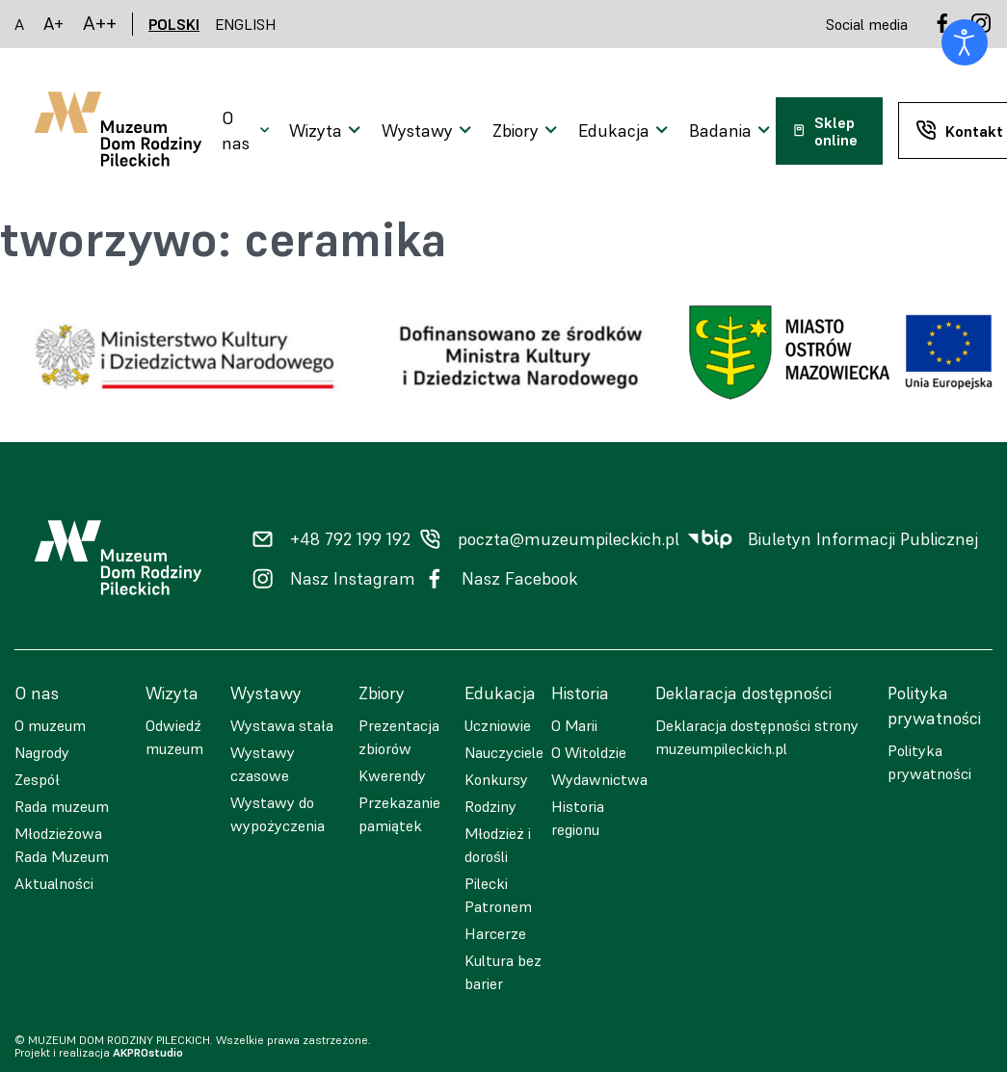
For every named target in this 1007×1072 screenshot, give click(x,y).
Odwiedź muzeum (174, 737)
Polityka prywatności (929, 762)
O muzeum (50, 725)
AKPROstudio (148, 1052)
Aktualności (53, 883)
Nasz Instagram (352, 578)
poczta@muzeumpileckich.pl (568, 539)
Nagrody (41, 752)
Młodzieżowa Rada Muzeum (61, 845)
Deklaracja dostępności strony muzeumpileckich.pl (757, 737)
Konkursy (496, 779)
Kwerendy (392, 775)
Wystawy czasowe (262, 764)
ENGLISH (246, 24)
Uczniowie (497, 725)
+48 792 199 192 (350, 539)
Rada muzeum (61, 806)
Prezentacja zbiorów (398, 737)
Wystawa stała (281, 725)
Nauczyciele (503, 752)
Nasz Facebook (520, 578)
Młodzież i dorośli (497, 845)
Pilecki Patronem (498, 895)
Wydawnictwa (599, 779)
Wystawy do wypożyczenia (277, 814)
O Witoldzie (588, 752)
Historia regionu (577, 818)
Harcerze (495, 933)
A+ (53, 24)
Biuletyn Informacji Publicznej (863, 539)
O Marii (574, 725)
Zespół (37, 779)
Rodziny (490, 806)
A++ (100, 24)
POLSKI (173, 24)
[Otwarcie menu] (248, 131)
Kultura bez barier (503, 972)
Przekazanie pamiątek (399, 814)
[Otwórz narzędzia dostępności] (964, 42)
